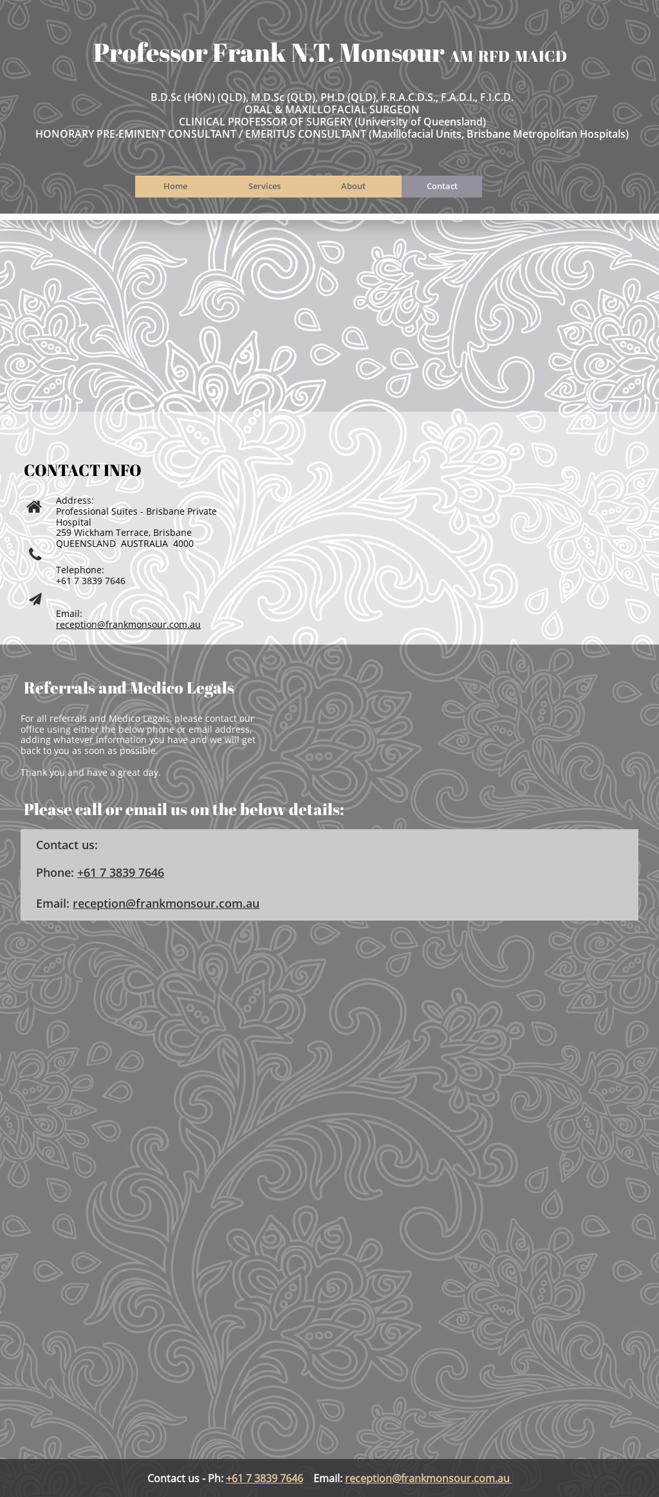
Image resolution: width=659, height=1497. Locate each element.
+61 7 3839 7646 (264, 1478)
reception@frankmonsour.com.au (128, 624)
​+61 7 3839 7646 (120, 872)
